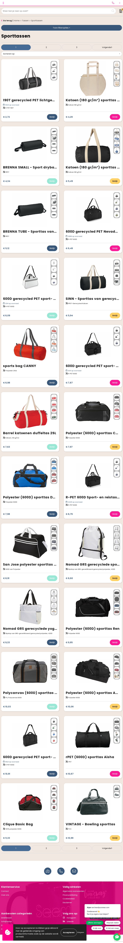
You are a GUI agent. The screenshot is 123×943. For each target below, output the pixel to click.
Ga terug (7, 20)
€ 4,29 (69, 117)
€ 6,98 (6, 382)
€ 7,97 (69, 446)
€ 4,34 (6, 181)
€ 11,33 (6, 838)
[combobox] (56, 11)
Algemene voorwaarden (73, 891)
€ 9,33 (6, 642)
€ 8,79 (69, 514)
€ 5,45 (69, 181)
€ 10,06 (70, 706)
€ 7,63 (6, 446)
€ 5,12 (6, 248)
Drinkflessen (6, 917)
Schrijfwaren (6, 921)
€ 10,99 (69, 838)
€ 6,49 (69, 248)
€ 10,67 (70, 773)
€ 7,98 (6, 514)
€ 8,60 (69, 578)
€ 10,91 (6, 773)
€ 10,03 (7, 706)
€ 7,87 (69, 382)
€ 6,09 (6, 315)
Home (17, 20)
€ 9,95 (69, 642)
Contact (5, 891)
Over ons (5, 895)
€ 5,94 (69, 315)
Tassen (25, 20)
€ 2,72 (6, 117)
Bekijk (52, 117)
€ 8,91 (6, 578)
